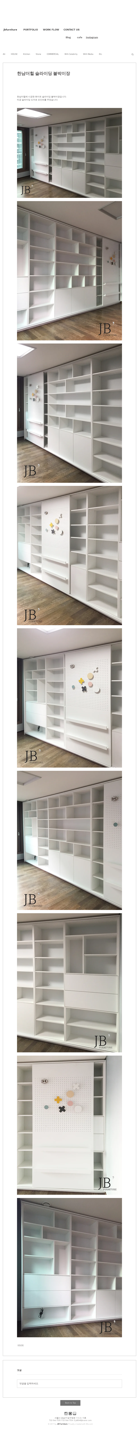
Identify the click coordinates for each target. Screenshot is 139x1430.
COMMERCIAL (53, 54)
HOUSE (14, 54)
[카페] (70, 1413)
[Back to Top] (70, 1403)
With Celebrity (71, 54)
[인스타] (66, 1413)
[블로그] (74, 1413)
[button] (132, 54)
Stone (38, 54)
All (4, 54)
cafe (79, 37)
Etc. (100, 54)
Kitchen (26, 54)
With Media (88, 54)
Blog (68, 37)
